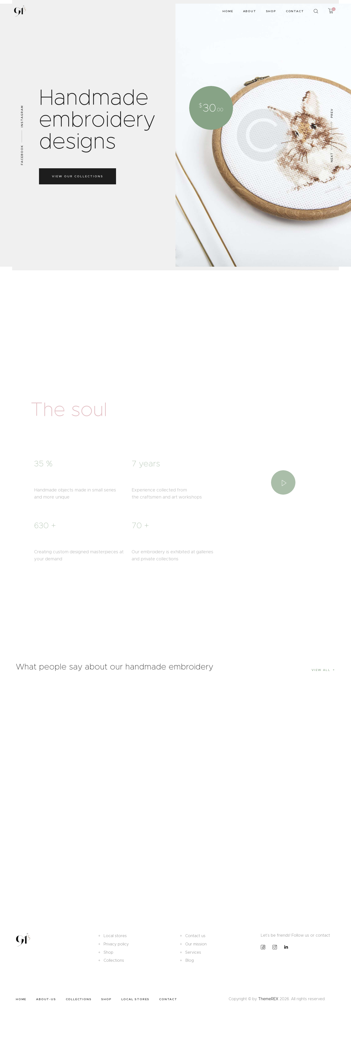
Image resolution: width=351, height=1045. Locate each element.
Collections (114, 960)
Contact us (195, 935)
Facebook (21, 155)
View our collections (77, 176)
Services (193, 952)
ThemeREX (268, 999)
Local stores (115, 935)
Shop (108, 952)
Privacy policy (116, 944)
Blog (189, 960)
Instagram (21, 116)
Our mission (196, 944)
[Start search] (315, 11)
